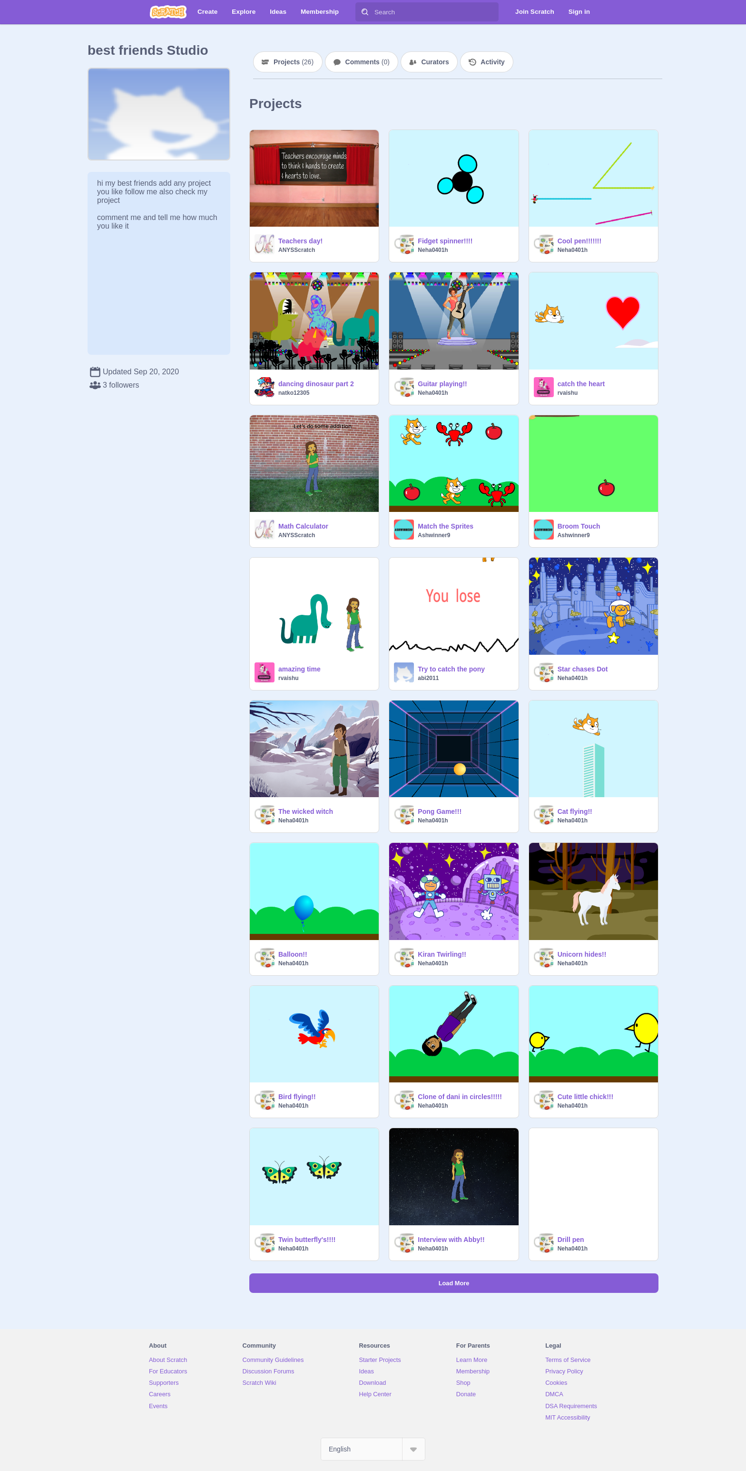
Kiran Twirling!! (442, 954)
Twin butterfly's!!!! (307, 1239)
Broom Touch (579, 526)
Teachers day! (300, 241)
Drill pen (571, 1239)
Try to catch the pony (451, 669)
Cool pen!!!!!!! (580, 241)
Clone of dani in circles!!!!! (460, 1097)
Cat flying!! (575, 811)
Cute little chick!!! (585, 1097)
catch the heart (581, 384)
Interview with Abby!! (451, 1239)
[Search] (364, 11)
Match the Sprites (445, 526)
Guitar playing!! (442, 384)
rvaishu (568, 393)
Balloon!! (292, 954)
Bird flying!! (297, 1097)
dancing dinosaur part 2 (316, 384)
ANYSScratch (296, 250)
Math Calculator (303, 526)
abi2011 (428, 678)
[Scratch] (168, 12)
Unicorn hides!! (582, 954)
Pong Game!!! (439, 811)
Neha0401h (433, 250)
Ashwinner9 (434, 535)
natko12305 (293, 393)
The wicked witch (305, 811)
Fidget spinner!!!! (445, 241)
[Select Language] (373, 1449)
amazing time (299, 669)
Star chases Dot (583, 669)
